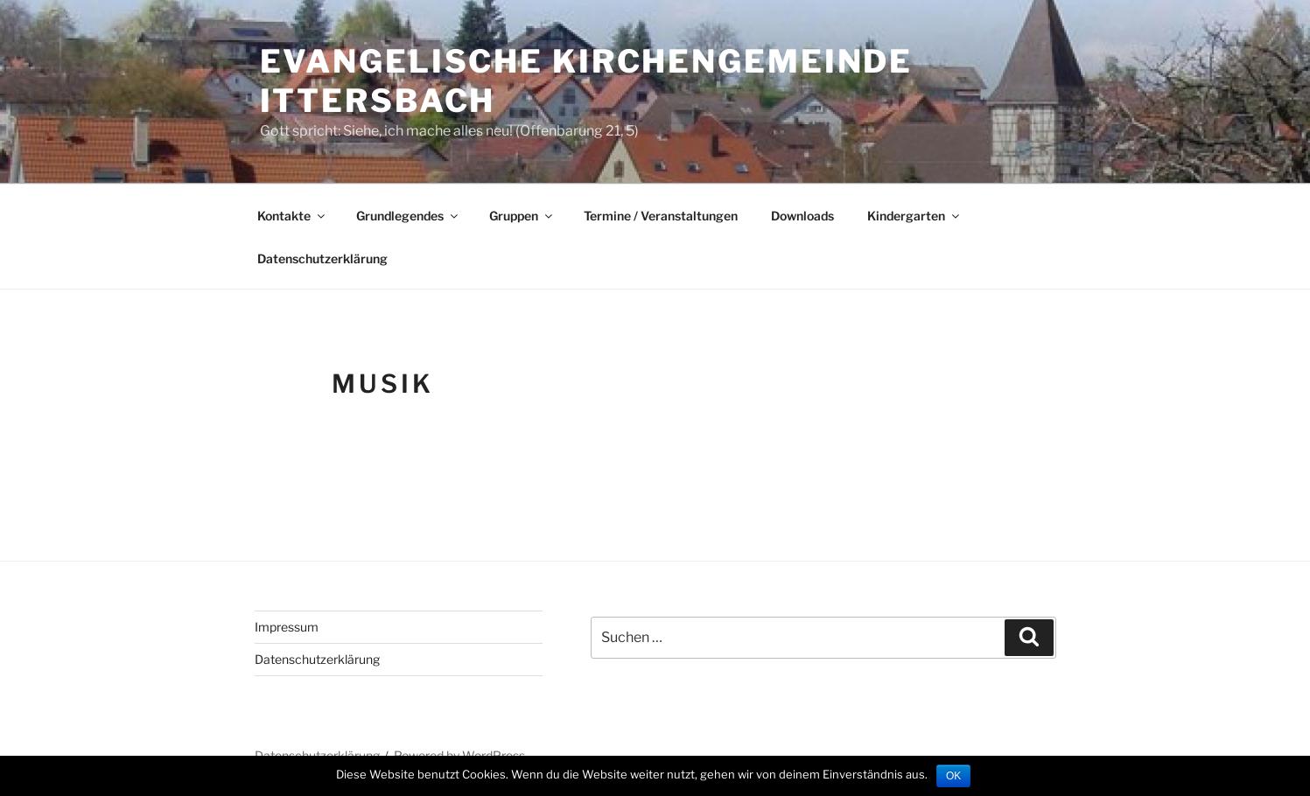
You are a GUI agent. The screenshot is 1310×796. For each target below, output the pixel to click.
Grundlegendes (408, 215)
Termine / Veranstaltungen (661, 215)
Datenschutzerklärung (322, 258)
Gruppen (522, 215)
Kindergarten (914, 215)
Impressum (287, 626)
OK (953, 776)
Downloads (802, 215)
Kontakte (292, 215)
